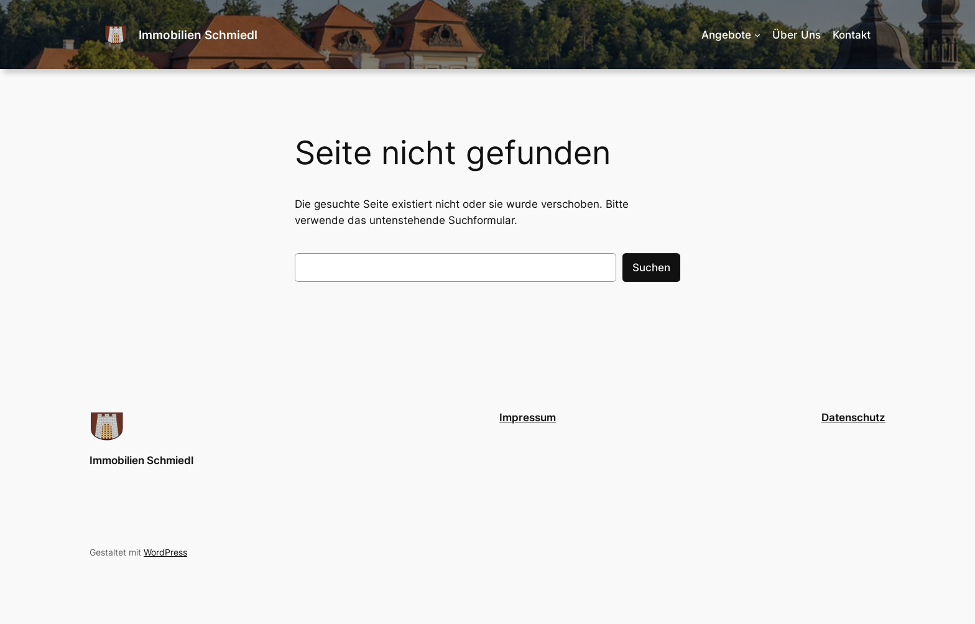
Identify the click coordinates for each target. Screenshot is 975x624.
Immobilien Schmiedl (198, 34)
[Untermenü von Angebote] (757, 35)
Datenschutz (853, 417)
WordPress (165, 552)
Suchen (651, 267)
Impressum (527, 417)
